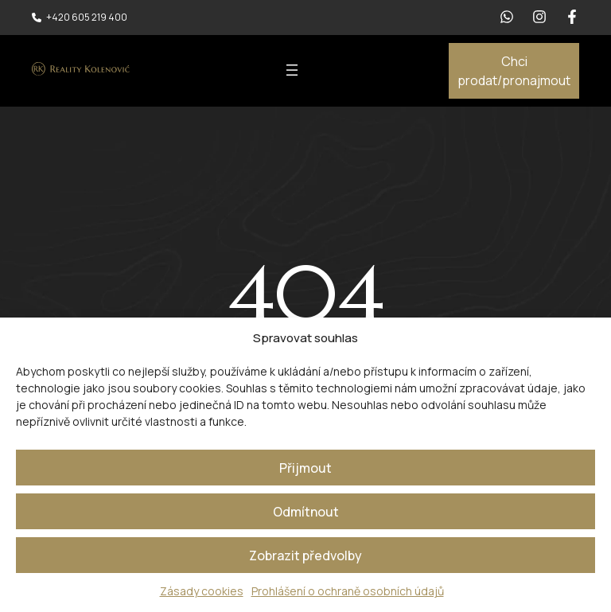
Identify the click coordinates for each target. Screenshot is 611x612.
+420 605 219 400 (86, 17)
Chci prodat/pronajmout (513, 71)
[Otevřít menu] (292, 70)
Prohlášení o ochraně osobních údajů (347, 590)
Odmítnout (306, 511)
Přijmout (305, 468)
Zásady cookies (201, 590)
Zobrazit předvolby (305, 555)
